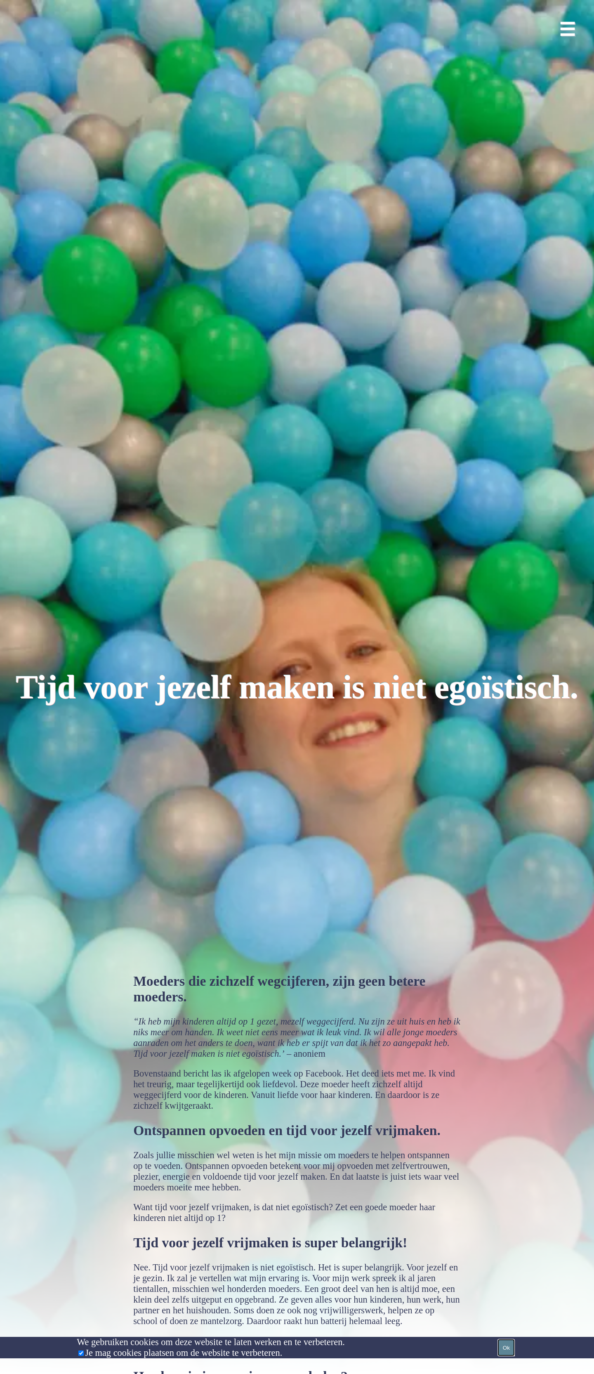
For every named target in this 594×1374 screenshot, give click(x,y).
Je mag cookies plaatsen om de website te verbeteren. (183, 1353)
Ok (506, 1348)
